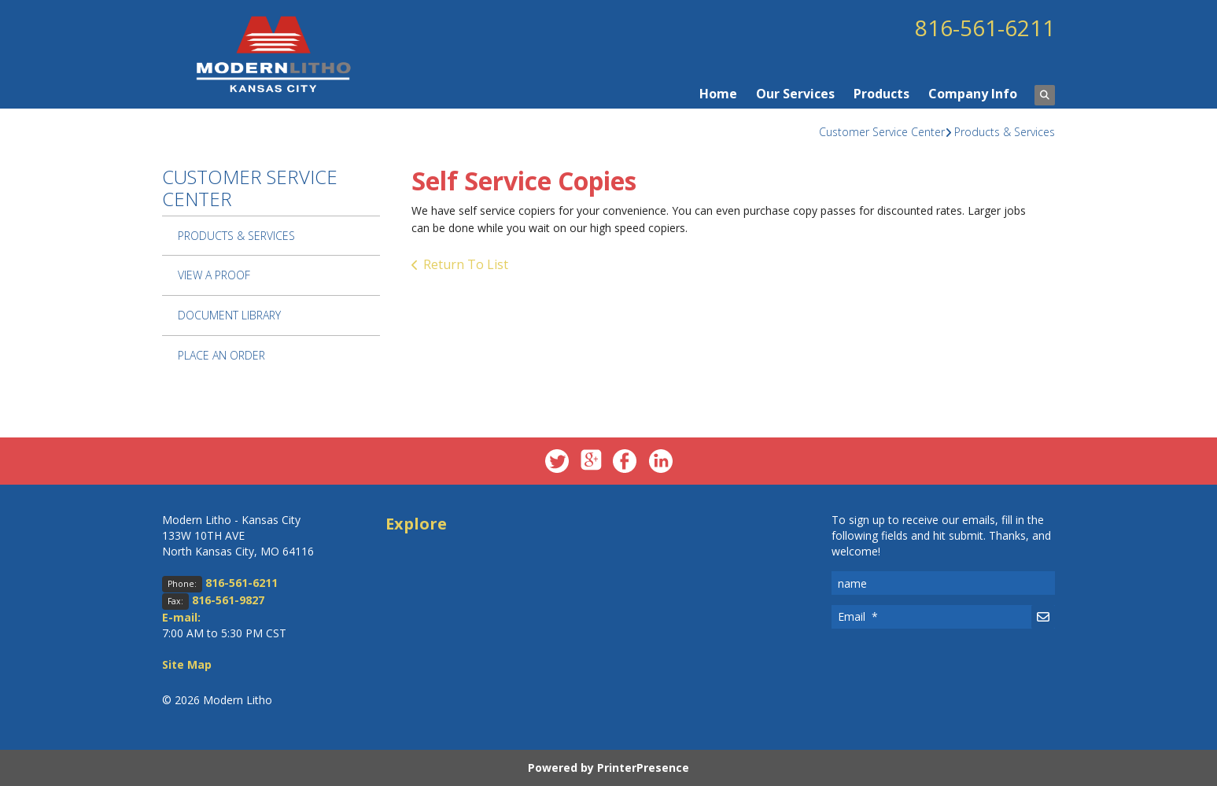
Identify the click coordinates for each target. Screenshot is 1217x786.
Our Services (795, 93)
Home (718, 93)
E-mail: (181, 617)
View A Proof (214, 275)
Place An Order (221, 355)
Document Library (229, 315)
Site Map (187, 664)
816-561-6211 (985, 27)
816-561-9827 (228, 599)
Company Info (972, 93)
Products (881, 93)
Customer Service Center (882, 131)
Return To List (465, 264)
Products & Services (1004, 131)
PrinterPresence (643, 767)
